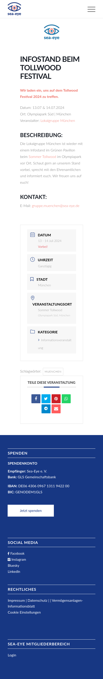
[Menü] (89, 9)
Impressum (16, 600)
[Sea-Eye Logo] (14, 9)
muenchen (53, 371)
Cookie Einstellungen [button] (24, 612)
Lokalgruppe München (57, 120)
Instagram (18, 559)
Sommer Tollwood (42, 156)
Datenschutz (37, 600)
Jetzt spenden (31, 510)
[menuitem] (89, 9)
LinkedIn (14, 571)
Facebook (16, 553)
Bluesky (13, 565)
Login (12, 655)
